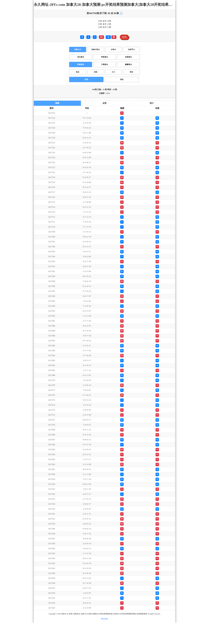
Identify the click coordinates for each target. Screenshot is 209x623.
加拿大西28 (95, 49)
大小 (113, 72)
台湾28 (113, 49)
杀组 (95, 72)
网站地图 (104, 619)
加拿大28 (77, 49)
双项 (86, 79)
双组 (121, 79)
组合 (77, 72)
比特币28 (131, 49)
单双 (131, 72)
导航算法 (80, 64)
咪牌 (124, 37)
